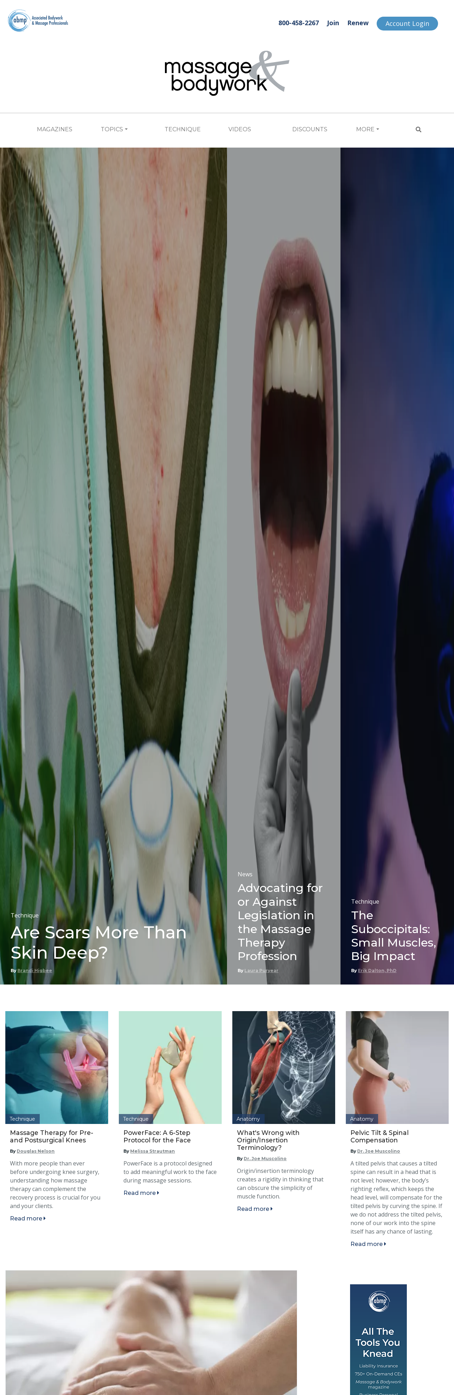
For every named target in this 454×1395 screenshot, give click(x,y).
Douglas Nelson (36, 1151)
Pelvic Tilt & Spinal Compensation (379, 1136)
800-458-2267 (298, 22)
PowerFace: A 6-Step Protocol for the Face (157, 1136)
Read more (28, 1218)
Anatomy (248, 1119)
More (365, 129)
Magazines (54, 129)
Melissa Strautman (152, 1151)
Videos (239, 129)
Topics (112, 129)
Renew (358, 22)
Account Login (407, 23)
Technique (183, 129)
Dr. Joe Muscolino (265, 1158)
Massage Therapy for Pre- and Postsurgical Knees (51, 1136)
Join (333, 22)
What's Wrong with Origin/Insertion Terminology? (268, 1140)
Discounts (309, 129)
